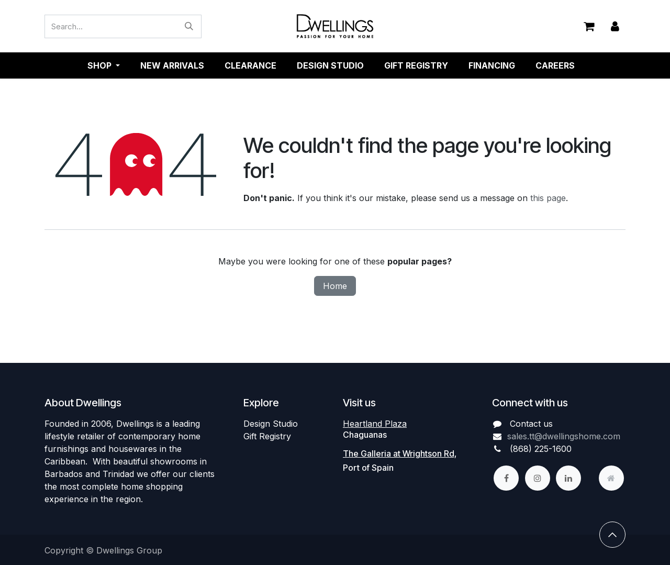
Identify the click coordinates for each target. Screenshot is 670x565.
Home (335, 286)
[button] (612, 535)
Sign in (615, 26)
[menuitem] (172, 65)
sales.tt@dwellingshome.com (563, 436)
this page (548, 198)
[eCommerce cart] (588, 26)
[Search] (189, 26)
